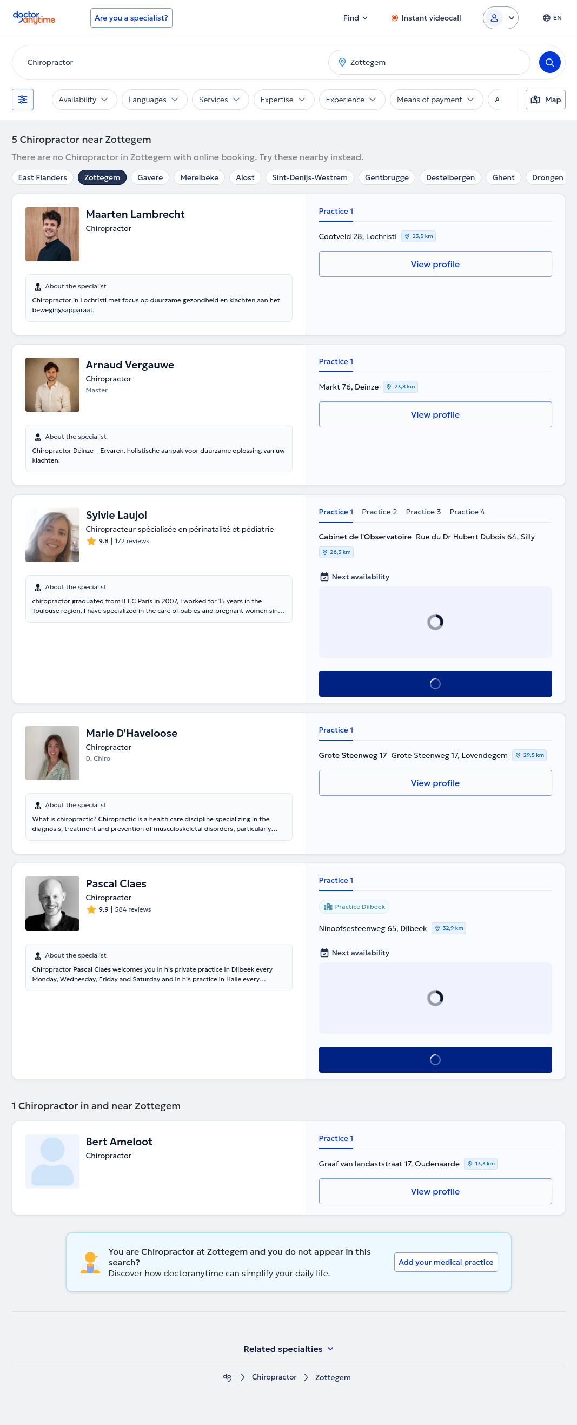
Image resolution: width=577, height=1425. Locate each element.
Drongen (547, 177)
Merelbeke (199, 177)
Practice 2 (379, 512)
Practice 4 (467, 512)
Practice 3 (423, 512)
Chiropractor (274, 1377)
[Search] (550, 62)
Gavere (150, 177)
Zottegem (102, 177)
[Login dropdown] (501, 17)
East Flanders (43, 177)
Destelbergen (450, 177)
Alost (245, 177)
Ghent (503, 177)
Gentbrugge (387, 177)
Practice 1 (336, 211)
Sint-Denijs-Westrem (310, 177)
